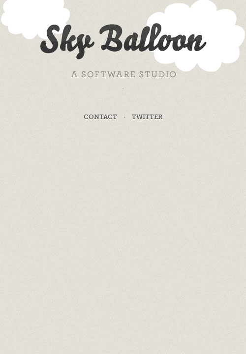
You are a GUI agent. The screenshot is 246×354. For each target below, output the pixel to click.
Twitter (147, 116)
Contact (100, 116)
